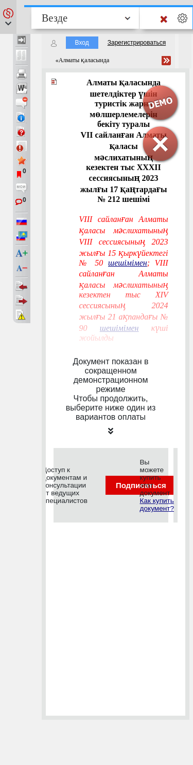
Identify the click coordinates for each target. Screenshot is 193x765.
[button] (8, 17)
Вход (82, 42)
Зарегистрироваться (137, 42)
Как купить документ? (157, 504)
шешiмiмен (127, 262)
